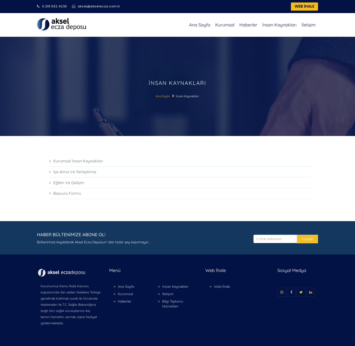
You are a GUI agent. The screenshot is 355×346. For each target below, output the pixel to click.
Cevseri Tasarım (291, 303)
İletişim (309, 25)
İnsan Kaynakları (279, 25)
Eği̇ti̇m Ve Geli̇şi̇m (66, 182)
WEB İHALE (304, 6)
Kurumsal (224, 25)
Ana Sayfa (199, 25)
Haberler (248, 25)
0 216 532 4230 (52, 6)
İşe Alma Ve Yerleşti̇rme (72, 171)
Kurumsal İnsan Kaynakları (76, 160)
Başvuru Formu (65, 193)
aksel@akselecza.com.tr (96, 6)
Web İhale (222, 286)
